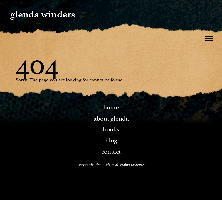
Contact (111, 150)
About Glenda (111, 117)
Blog (111, 139)
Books (111, 128)
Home (111, 106)
